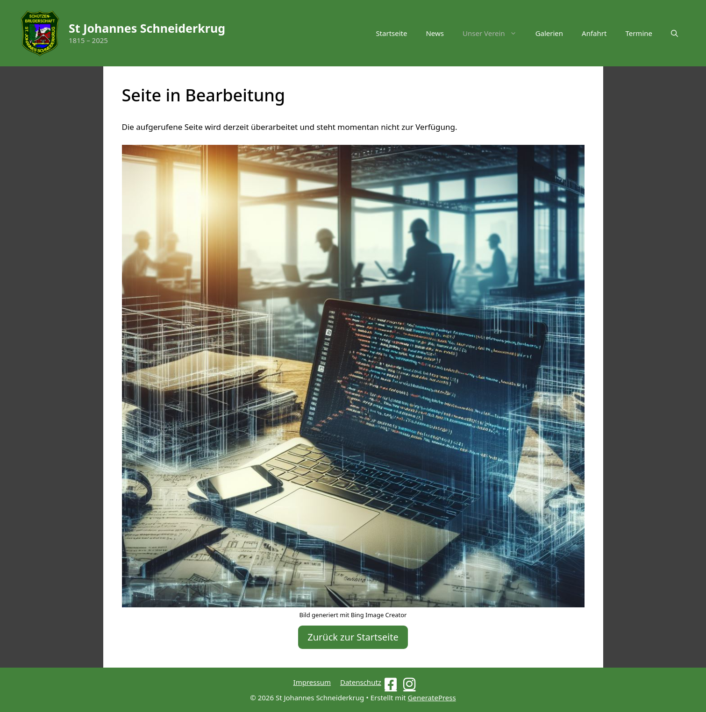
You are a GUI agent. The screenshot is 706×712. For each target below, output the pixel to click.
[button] (674, 33)
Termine (638, 33)
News (435, 33)
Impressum (312, 682)
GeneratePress (432, 697)
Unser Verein (494, 33)
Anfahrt (594, 33)
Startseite (391, 33)
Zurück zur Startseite (353, 637)
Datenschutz (360, 682)
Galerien (549, 33)
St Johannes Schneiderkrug (147, 28)
